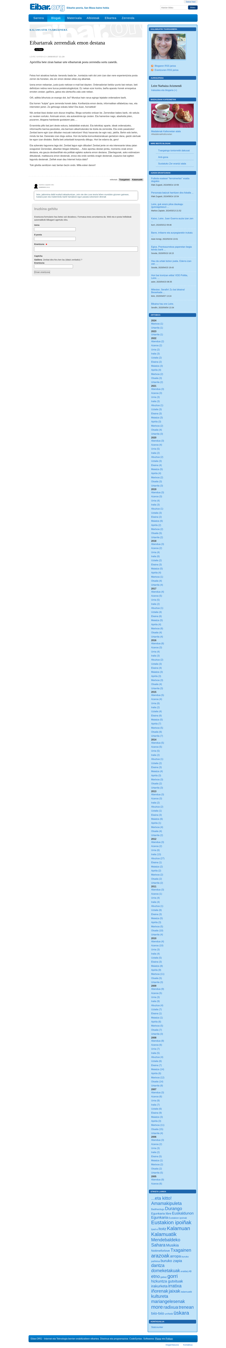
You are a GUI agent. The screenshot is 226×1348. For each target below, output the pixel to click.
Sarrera (38, 18)
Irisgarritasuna (172, 1345)
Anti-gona (163, 157)
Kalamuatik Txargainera (48, 30)
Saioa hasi (190, 2)
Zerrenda (128, 18)
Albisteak (93, 18)
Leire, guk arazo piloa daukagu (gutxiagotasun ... (167, 205)
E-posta (38, 235)
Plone (158, 1338)
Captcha (38, 256)
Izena (36, 225)
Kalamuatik (137, 180)
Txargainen (124, 180)
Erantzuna (40, 244)
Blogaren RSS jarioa (165, 65)
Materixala (74, 18)
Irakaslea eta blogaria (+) (164, 90)
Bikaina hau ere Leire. (162, 303)
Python (169, 1338)
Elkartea (110, 18)
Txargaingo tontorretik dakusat (174, 150)
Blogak (56, 18)
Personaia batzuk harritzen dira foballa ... (172, 192)
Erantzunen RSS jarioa (166, 70)
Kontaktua (188, 1345)
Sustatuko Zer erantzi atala (172, 163)
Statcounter (157, 1327)
